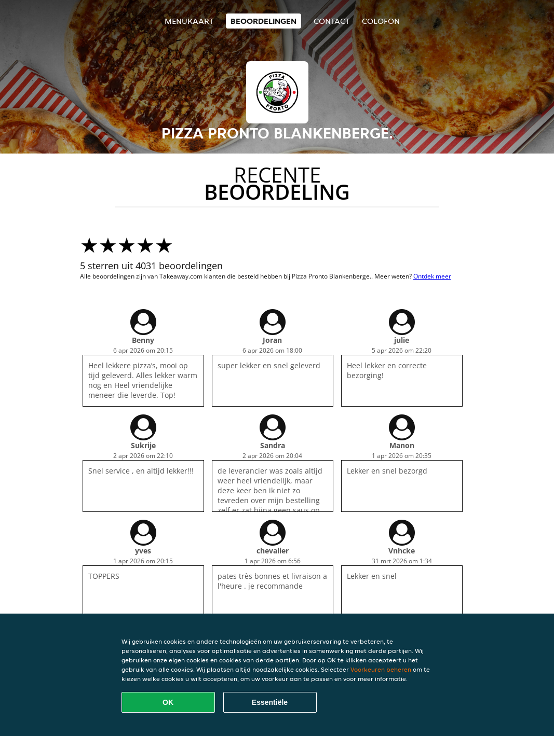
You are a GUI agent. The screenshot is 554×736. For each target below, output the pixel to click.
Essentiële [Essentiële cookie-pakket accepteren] (270, 702)
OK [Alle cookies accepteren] (168, 702)
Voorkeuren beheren (380, 669)
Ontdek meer (432, 276)
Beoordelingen (263, 21)
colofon (381, 21)
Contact (331, 21)
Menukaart (189, 21)
